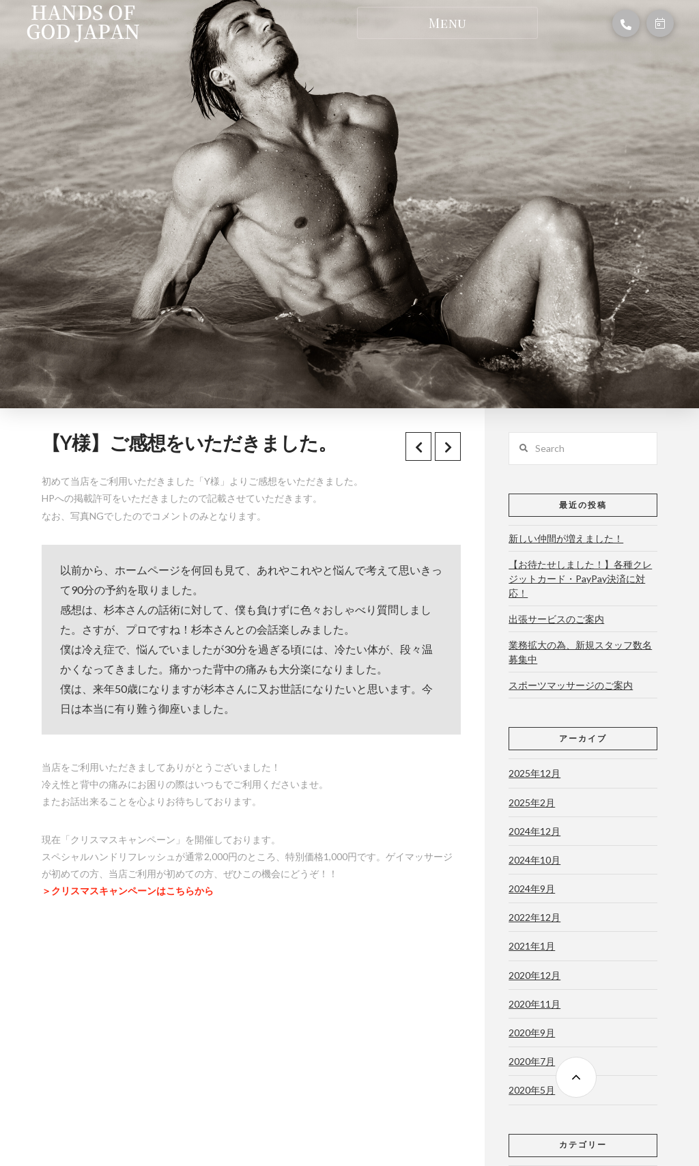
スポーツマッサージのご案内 (571, 685)
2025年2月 (532, 802)
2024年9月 (532, 888)
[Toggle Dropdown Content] (447, 23)
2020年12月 (534, 975)
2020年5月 (532, 1090)
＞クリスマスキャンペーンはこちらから (128, 890)
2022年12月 (534, 917)
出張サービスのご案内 (556, 619)
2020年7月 (532, 1061)
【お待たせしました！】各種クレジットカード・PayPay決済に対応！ (580, 578)
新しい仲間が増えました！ (566, 538)
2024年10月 (534, 860)
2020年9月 (532, 1032)
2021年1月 (532, 946)
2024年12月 (534, 831)
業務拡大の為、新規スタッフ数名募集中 (580, 652)
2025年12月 (534, 773)
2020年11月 (534, 1004)
